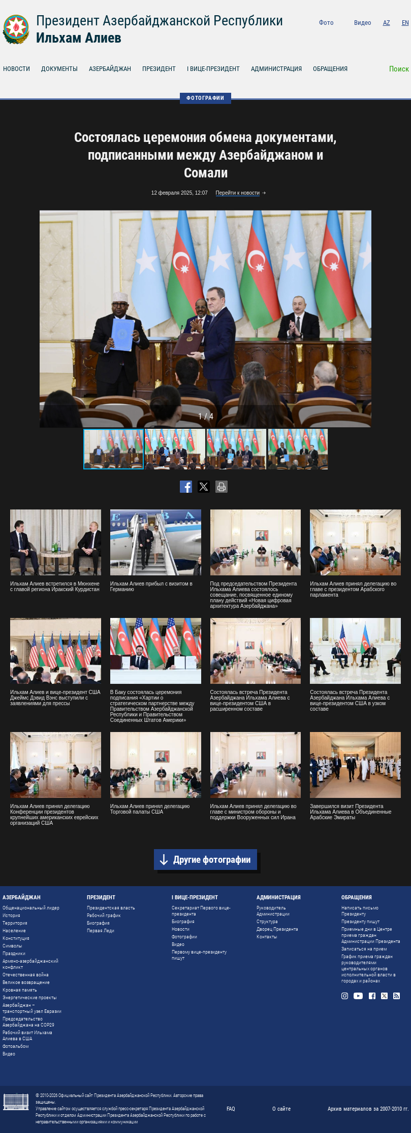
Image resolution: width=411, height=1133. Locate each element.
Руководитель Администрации (273, 911)
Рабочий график (104, 915)
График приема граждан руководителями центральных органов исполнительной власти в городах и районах (368, 968)
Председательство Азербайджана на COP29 (28, 1022)
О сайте (281, 1109)
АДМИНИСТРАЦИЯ (276, 68)
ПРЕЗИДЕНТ (159, 68)
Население (14, 930)
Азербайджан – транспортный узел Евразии (32, 1008)
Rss (405, 36)
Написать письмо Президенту (359, 911)
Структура (267, 921)
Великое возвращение (26, 982)
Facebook (378, 36)
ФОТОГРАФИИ (205, 98)
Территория (15, 923)
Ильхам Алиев (78, 37)
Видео (362, 22)
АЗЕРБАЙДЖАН (110, 68)
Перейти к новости (238, 193)
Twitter (392, 36)
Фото (326, 22)
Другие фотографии (211, 859)
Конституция (16, 938)
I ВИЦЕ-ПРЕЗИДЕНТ (213, 68)
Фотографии (184, 936)
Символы (12, 945)
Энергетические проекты (30, 997)
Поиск (399, 69)
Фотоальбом (15, 1046)
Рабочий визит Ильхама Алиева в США (27, 1035)
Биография (98, 923)
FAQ (231, 1109)
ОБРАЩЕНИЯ (330, 68)
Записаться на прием (364, 949)
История (11, 915)
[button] (362, 319)
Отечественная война (26, 974)
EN (405, 22)
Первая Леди (100, 930)
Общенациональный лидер (31, 907)
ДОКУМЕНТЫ (59, 68)
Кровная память (20, 990)
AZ (386, 22)
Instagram (348, 36)
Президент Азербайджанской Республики (159, 20)
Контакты (267, 936)
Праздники (14, 953)
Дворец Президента (277, 929)
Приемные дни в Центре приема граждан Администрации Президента (370, 935)
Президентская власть (111, 907)
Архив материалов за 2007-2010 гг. (368, 1109)
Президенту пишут (360, 921)
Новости (180, 929)
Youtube (363, 36)
